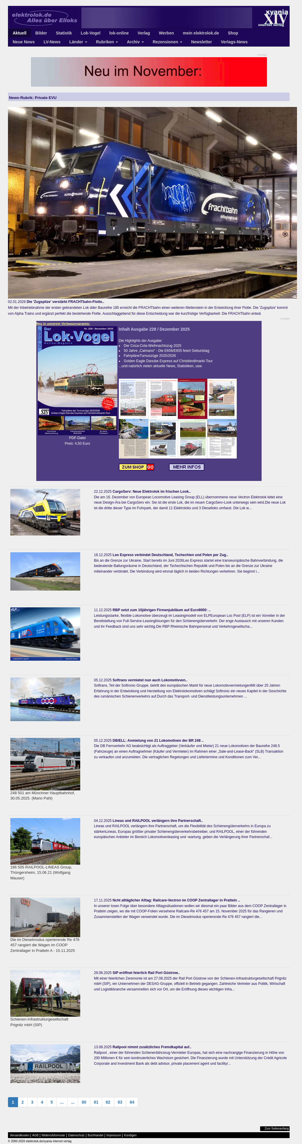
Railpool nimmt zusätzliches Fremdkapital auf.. (152, 1047)
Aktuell (20, 33)
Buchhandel (95, 1135)
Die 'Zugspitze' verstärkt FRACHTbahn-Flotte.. (65, 302)
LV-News (52, 41)
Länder (78, 41)
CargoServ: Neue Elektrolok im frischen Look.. (152, 491)
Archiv (135, 41)
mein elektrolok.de (201, 33)
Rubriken (107, 41)
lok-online (119, 33)
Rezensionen (167, 41)
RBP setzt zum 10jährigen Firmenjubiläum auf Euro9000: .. (162, 610)
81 (96, 1102)
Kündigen (130, 1135)
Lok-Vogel (91, 33)
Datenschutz (76, 1135)
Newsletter (201, 41)
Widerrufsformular (53, 1135)
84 (132, 1102)
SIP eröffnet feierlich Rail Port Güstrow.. (146, 973)
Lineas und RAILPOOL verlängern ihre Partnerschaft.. (158, 821)
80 (84, 1102)
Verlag (144, 33)
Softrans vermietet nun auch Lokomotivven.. (150, 680)
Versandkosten (19, 1135)
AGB (35, 1135)
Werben (166, 33)
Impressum (113, 1135)
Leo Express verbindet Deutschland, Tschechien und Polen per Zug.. (170, 555)
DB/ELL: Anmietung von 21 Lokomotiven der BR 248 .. (158, 741)
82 (108, 1102)
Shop (233, 33)
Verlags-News (234, 41)
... (62, 1102)
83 (120, 1102)
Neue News (24, 41)
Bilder (41, 33)
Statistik (64, 33)
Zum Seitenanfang (277, 1128)
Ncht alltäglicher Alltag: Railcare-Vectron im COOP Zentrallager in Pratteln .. (176, 900)
